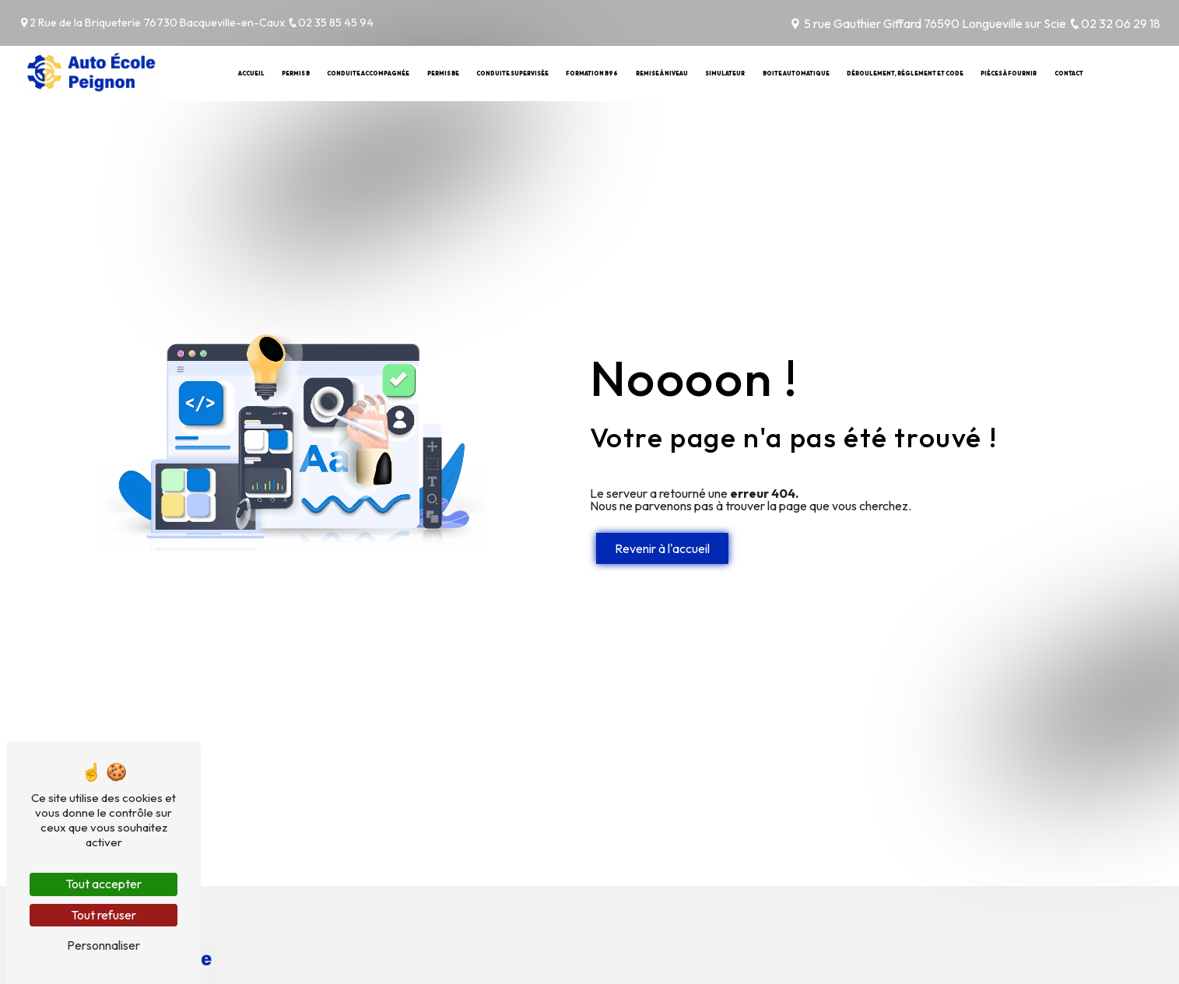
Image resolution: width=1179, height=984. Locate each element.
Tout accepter (103, 883)
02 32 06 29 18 (1114, 23)
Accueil (251, 73)
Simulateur (725, 73)
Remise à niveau (662, 73)
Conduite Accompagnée (368, 73)
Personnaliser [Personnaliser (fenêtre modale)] (103, 945)
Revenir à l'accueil (662, 548)
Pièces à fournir (1009, 73)
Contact (1068, 73)
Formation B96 (592, 73)
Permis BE (443, 73)
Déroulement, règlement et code (905, 73)
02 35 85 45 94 (330, 23)
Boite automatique (796, 73)
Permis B (296, 73)
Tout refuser (103, 915)
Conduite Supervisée (512, 73)
